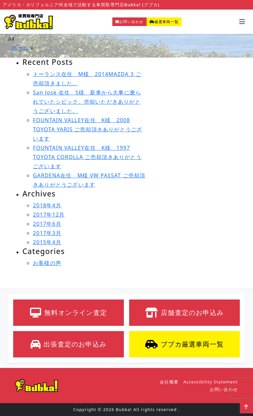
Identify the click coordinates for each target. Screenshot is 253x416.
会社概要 (169, 382)
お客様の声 (47, 263)
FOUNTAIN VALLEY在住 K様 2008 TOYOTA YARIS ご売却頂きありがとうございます (87, 129)
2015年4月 (47, 242)
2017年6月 (47, 223)
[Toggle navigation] (242, 21)
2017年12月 (49, 214)
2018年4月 (47, 205)
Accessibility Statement (210, 382)
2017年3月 (47, 233)
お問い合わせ (129, 21)
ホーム (20, 47)
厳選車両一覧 (164, 21)
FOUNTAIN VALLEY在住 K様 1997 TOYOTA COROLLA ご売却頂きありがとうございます (87, 157)
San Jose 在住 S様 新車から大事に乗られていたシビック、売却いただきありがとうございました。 (87, 102)
